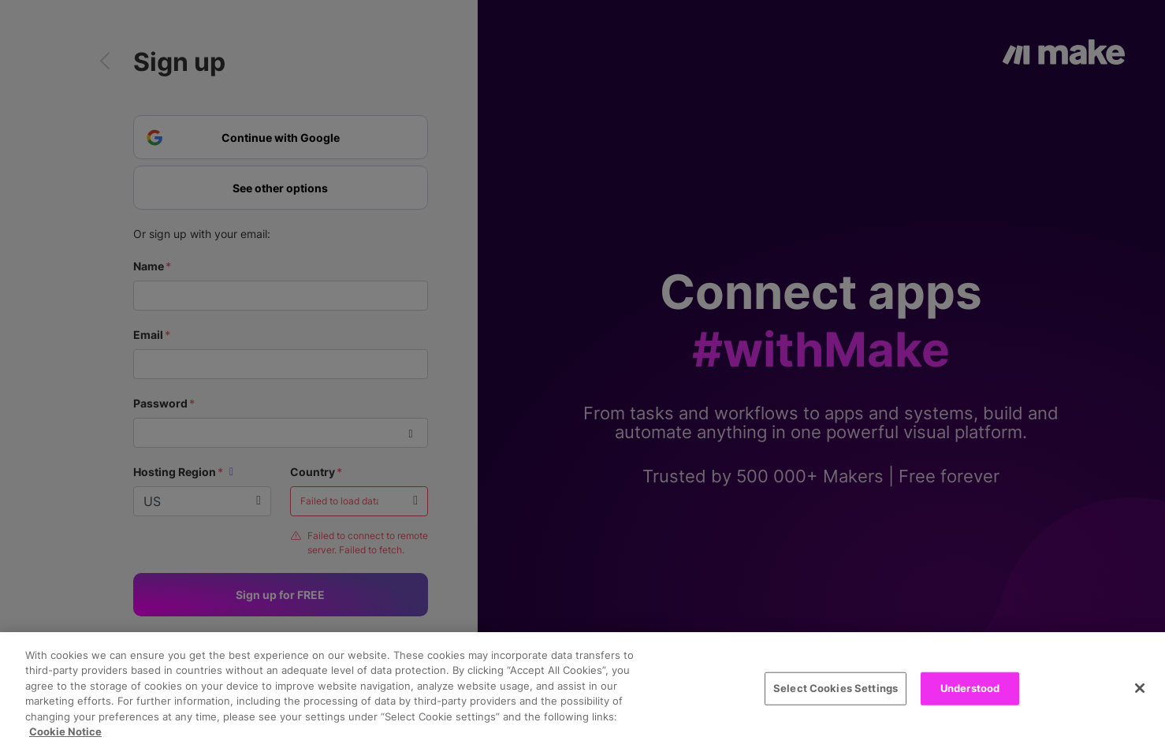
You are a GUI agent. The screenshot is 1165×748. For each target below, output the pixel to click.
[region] (582, 690)
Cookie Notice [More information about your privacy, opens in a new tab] (65, 731)
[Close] (1139, 688)
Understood (969, 688)
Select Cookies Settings (835, 688)
